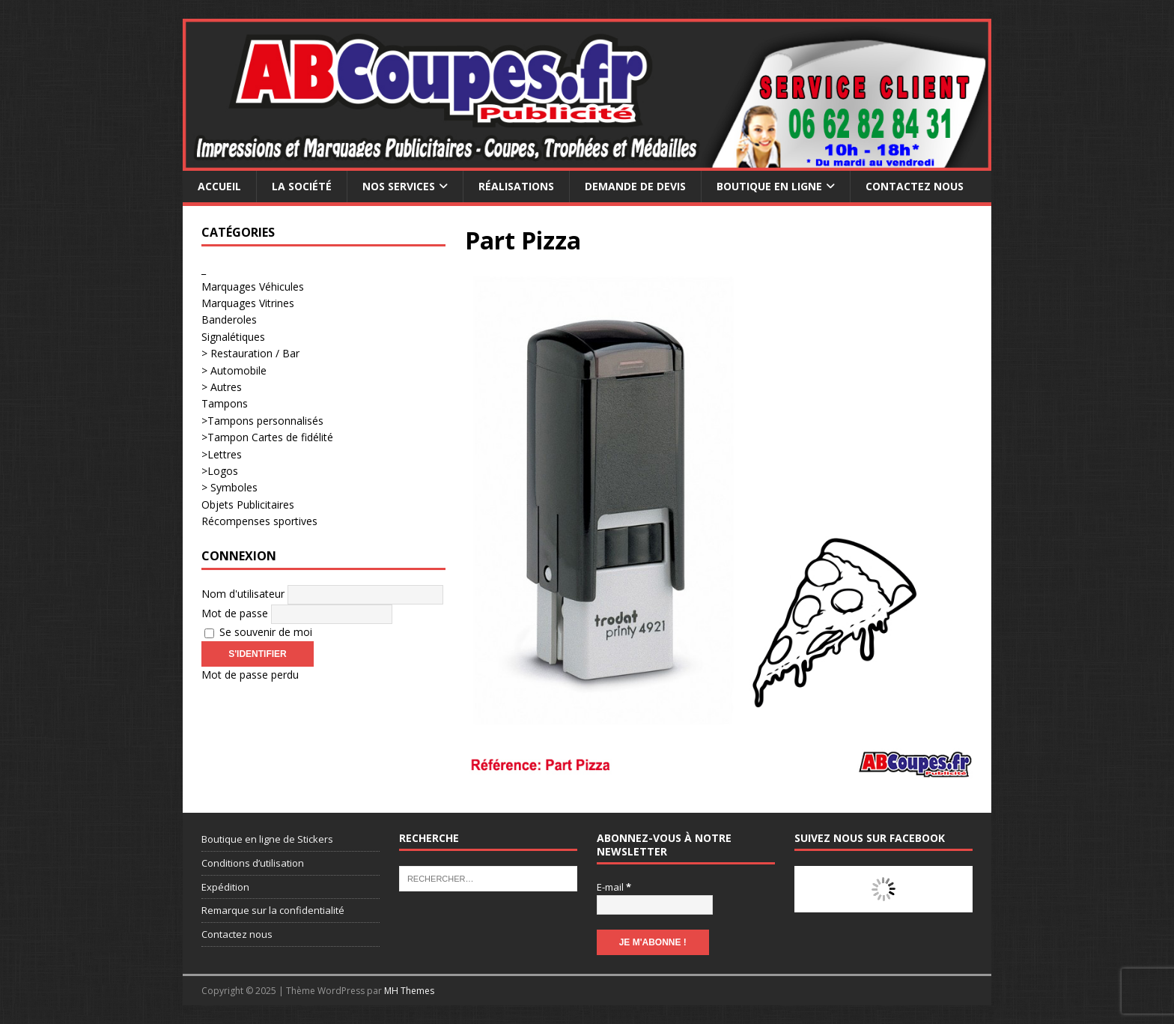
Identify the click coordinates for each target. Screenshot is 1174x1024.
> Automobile (234, 370)
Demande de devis (635, 186)
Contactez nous (915, 186)
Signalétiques (233, 337)
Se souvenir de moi (258, 632)
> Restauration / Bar (250, 353)
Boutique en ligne (769, 186)
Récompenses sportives (259, 521)
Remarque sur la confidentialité (272, 910)
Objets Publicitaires (247, 504)
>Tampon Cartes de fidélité (267, 437)
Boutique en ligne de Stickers (267, 839)
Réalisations (516, 186)
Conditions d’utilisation (252, 863)
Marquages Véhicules (252, 286)
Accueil (219, 186)
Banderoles (229, 319)
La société (302, 186)
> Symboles (229, 487)
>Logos (219, 471)
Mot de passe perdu (250, 674)
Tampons (224, 403)
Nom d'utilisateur (243, 594)
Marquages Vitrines (247, 303)
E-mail (614, 887)
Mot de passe (234, 613)
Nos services (398, 186)
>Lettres (221, 454)
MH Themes (409, 990)
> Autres (221, 387)
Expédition (225, 887)
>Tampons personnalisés (262, 420)
